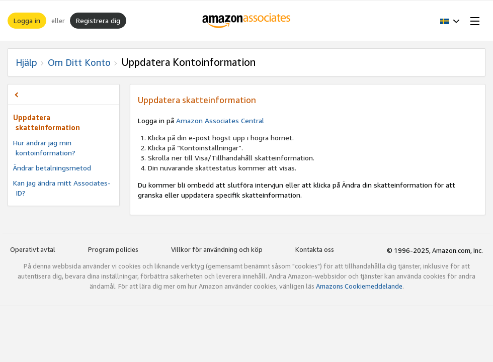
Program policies (113, 249)
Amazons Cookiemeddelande (359, 286)
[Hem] (247, 20)
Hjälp (26, 62)
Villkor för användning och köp (217, 249)
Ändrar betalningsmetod (52, 167)
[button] (450, 21)
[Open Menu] (472, 20)
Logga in (27, 20)
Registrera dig (98, 20)
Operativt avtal (32, 249)
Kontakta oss (314, 249)
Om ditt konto (79, 62)
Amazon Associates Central (220, 120)
